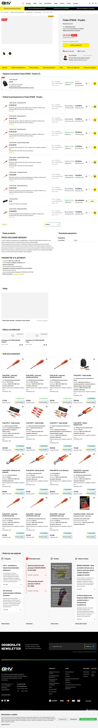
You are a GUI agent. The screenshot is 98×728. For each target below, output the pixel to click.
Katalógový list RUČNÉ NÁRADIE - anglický (11, 341)
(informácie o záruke (17, 274)
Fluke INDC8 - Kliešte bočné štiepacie (11, 471)
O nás (40, 3)
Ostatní (94, 668)
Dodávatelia (86, 671)
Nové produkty (52, 691)
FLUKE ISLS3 (12, 105)
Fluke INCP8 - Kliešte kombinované (80, 424)
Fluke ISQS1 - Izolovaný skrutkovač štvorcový (33, 515)
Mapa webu (92, 674)
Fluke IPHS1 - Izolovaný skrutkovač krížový (9, 376)
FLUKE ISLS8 (12, 131)
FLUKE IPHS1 (12, 145)
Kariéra (69, 3)
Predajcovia (86, 674)
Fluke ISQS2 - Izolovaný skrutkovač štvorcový (57, 515)
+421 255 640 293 (21, 684)
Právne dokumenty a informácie (73, 684)
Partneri (62, 3)
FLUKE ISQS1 (12, 174)
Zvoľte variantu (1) (76, 45)
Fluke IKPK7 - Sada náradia (82, 375)
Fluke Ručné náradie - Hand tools (82, 516)
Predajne (85, 676)
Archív (50, 693)
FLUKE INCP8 (13, 211)
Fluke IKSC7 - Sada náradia (35, 423)
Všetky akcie (29, 623)
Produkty (28, 3)
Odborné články (83, 559)
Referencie (67, 682)
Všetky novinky (54, 623)
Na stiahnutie (47, 3)
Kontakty (75, 3)
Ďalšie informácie (5, 724)
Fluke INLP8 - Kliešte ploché (35, 470)
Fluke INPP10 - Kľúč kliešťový (59, 470)
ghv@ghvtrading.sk (21, 686)
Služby (34, 3)
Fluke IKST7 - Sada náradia (58, 423)
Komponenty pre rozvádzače (61, 8)
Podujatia (7, 559)
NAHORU (4, 224)
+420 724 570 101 (87, 55)
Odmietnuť (73, 719)
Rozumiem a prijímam (88, 719)
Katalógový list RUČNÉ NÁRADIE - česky (35, 341)
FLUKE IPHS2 (13, 160)
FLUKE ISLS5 (12, 118)
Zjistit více (11, 111)
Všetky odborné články (81, 623)
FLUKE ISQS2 (12, 188)
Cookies (93, 671)
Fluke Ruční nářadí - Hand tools (84, 514)
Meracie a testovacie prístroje (12, 8)
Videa (61, 67)
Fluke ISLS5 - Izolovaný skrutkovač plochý (9, 515)
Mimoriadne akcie (34, 559)
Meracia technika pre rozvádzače (86, 8)
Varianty (4, 67)
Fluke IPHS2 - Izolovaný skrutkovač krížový (33, 376)
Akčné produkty (53, 689)
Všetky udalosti (5, 623)
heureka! (88, 701)
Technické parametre (49, 67)
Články (55, 3)
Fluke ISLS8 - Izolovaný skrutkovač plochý (57, 376)
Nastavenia (62, 719)
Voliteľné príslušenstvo (18, 67)
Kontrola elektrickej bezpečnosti (37, 8)
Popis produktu (33, 67)
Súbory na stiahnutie (73, 67)
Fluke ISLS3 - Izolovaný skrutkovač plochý (81, 471)
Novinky (56, 559)
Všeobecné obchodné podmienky (70, 687)
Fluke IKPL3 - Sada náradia (11, 423)
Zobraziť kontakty (5, 694)
